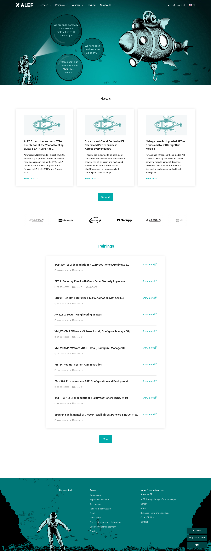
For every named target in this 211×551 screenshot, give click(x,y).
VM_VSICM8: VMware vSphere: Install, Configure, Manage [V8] (92, 331)
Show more (31, 178)
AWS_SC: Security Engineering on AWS (78, 314)
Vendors (78, 5)
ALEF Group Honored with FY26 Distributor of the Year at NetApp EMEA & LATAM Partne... (44, 145)
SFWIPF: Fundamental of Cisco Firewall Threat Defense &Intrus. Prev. (96, 414)
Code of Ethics (147, 517)
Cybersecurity (96, 495)
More (105, 439)
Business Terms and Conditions (155, 513)
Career (144, 504)
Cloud (92, 513)
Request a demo (197, 537)
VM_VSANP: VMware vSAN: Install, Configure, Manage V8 (90, 347)
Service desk (179, 5)
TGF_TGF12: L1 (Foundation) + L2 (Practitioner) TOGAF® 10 (91, 397)
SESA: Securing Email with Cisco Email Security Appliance (90, 281)
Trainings (105, 246)
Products (61, 5)
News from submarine (152, 490)
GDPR (143, 508)
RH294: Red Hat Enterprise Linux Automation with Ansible (89, 297)
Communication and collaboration (105, 522)
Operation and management (103, 526)
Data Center (95, 517)
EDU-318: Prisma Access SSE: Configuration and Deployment (91, 381)
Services (45, 5)
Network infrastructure (100, 508)
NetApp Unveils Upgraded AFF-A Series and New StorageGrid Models (165, 145)
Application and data (99, 499)
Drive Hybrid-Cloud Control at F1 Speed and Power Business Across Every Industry (104, 145)
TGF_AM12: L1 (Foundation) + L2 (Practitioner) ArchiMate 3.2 (92, 264)
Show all (105, 197)
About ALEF (107, 5)
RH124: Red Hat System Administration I (79, 364)
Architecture (95, 504)
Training (92, 5)
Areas (93, 490)
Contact (144, 522)
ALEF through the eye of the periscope (158, 499)
